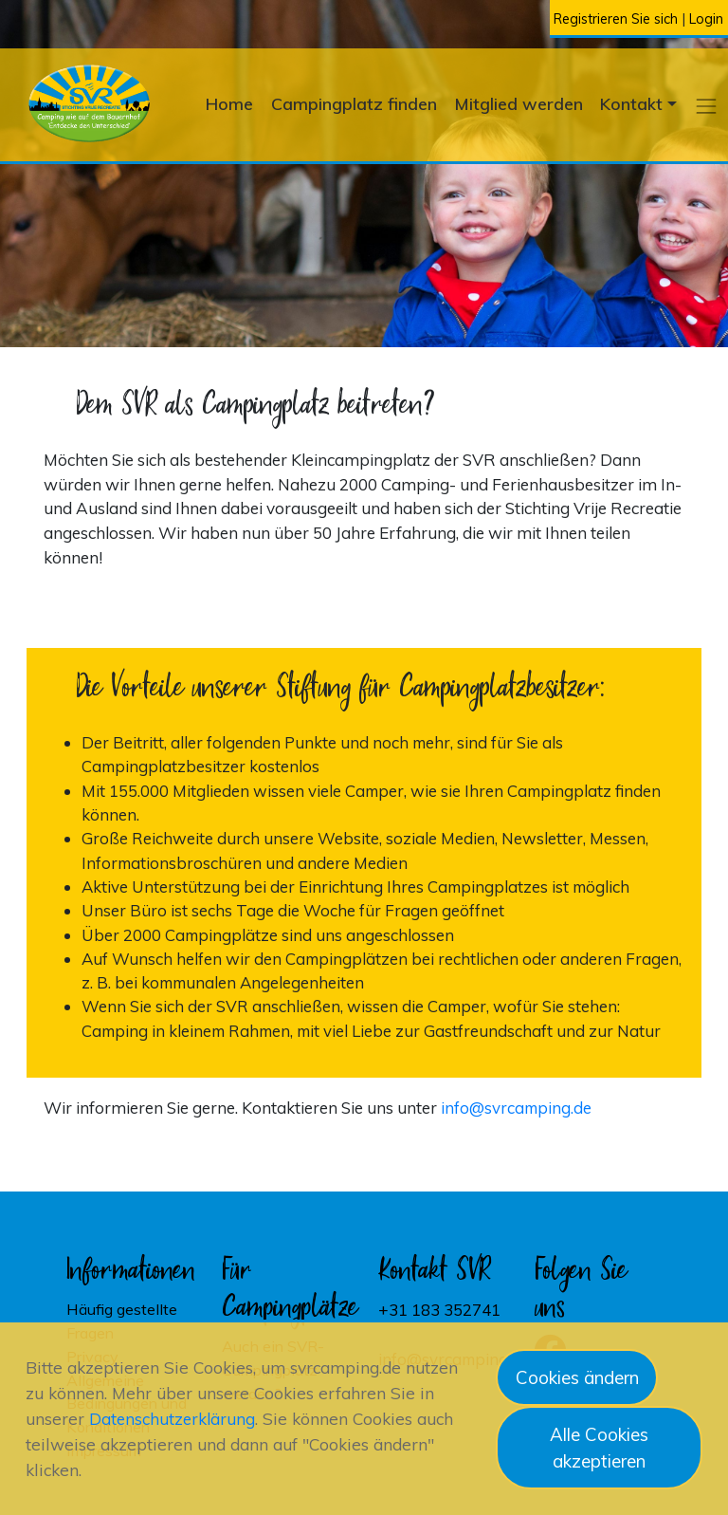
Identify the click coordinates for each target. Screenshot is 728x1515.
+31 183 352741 (439, 1310)
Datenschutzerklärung (172, 1419)
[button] (706, 105)
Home (229, 103)
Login (706, 19)
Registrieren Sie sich (616, 19)
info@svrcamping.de (516, 1108)
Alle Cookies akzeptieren (599, 1447)
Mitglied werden (519, 103)
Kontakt (631, 103)
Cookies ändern (577, 1377)
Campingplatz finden (354, 103)
